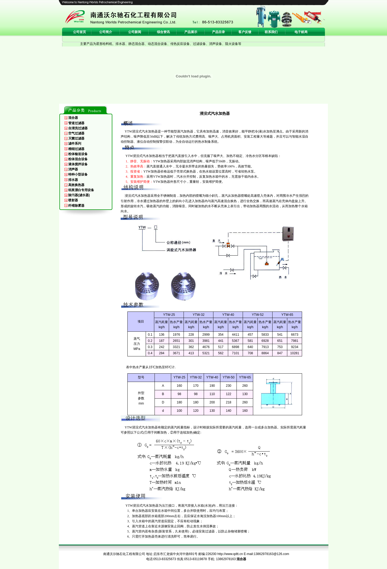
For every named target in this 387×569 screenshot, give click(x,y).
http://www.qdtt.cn (230, 554)
